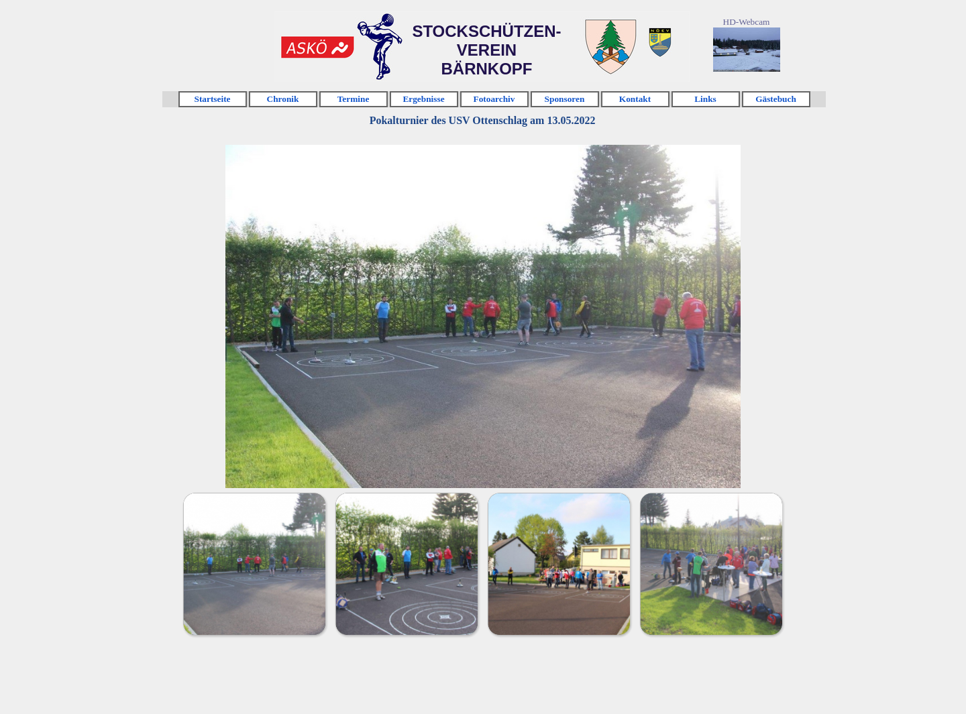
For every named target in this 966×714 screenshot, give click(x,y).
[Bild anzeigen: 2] (406, 563)
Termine (353, 99)
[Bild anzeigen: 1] (254, 563)
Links (705, 99)
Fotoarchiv (494, 99)
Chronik (283, 99)
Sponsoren (565, 99)
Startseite (212, 99)
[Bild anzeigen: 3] (558, 563)
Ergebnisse (423, 99)
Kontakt (635, 99)
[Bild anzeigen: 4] (711, 563)
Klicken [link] (317, 47)
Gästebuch (775, 99)
